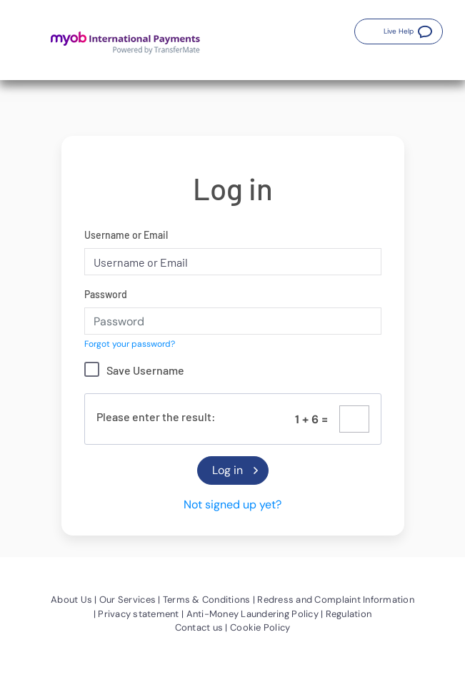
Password (105, 294)
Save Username (145, 370)
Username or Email (126, 235)
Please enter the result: (156, 416)
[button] (398, 31)
